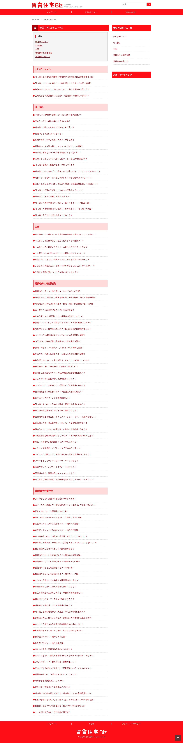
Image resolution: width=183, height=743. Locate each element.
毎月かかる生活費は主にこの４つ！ (50, 681)
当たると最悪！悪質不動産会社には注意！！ (53, 649)
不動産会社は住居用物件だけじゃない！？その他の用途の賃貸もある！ (65, 436)
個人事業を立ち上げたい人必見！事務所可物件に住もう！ (59, 593)
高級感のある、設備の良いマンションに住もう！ (55, 473)
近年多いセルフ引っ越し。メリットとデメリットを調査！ (59, 146)
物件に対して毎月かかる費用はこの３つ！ (53, 687)
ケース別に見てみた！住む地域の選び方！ (53, 712)
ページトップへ (178, 738)
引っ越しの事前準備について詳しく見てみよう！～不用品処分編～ (63, 203)
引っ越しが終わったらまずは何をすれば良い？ (54, 127)
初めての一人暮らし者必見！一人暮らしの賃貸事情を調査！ (60, 354)
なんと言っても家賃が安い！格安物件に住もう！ (55, 379)
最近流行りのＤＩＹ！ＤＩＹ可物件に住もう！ (54, 599)
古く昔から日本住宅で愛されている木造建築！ (54, 310)
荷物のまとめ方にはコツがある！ (49, 134)
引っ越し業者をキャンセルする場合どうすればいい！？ (58, 153)
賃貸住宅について (91, 12)
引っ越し (39, 45)
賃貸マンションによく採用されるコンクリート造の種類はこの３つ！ (64, 323)
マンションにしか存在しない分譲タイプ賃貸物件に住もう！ (60, 385)
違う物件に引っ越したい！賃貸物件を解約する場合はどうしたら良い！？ (66, 234)
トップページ (52, 12)
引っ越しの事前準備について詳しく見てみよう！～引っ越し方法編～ (64, 209)
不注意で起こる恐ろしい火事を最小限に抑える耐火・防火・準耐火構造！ (66, 297)
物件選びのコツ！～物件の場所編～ (50, 643)
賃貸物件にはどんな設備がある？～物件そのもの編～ (57, 561)
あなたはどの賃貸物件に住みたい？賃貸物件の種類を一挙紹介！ (62, 96)
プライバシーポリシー (131, 724)
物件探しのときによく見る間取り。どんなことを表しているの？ (62, 360)
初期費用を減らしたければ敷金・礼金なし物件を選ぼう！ (59, 630)
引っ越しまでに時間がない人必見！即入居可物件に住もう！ (60, 612)
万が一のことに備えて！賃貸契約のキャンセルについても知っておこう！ (66, 505)
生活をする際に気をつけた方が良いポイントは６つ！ (57, 272)
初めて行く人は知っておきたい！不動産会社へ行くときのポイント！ (64, 668)
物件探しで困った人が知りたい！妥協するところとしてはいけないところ (66, 543)
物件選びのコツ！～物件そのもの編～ (51, 637)
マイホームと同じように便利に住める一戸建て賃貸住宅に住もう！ (63, 454)
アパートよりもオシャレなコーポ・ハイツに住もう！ (57, 461)
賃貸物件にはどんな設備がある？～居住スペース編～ (57, 574)
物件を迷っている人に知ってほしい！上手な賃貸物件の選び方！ (62, 89)
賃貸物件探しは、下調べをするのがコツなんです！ (56, 674)
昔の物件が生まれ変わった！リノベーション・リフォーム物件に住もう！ (66, 417)
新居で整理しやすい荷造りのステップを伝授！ (54, 140)
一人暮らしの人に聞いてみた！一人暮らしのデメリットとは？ (61, 247)
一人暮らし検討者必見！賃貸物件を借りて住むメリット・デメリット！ (65, 480)
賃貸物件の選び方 (42, 57)
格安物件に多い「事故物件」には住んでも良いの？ (56, 366)
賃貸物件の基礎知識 (43, 53)
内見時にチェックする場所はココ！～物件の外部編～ (57, 524)
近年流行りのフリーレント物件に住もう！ (53, 398)
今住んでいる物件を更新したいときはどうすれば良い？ (58, 115)
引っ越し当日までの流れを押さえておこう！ (53, 215)
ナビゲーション (41, 42)
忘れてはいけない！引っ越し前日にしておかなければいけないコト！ (64, 178)
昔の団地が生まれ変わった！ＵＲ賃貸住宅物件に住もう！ (59, 392)
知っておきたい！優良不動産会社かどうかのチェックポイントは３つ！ (65, 656)
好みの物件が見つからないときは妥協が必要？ (54, 549)
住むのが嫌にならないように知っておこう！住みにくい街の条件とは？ (65, 700)
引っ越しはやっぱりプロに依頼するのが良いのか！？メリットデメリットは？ (67, 171)
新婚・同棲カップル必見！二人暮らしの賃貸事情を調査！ (59, 348)
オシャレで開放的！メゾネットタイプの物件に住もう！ (58, 448)
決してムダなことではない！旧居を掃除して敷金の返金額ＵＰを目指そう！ (67, 184)
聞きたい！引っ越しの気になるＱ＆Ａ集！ (52, 121)
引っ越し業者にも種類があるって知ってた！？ (54, 165)
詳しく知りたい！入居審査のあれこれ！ (52, 511)
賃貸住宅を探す (131, 12)
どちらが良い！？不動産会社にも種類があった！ (55, 662)
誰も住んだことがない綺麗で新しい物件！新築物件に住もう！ (61, 429)
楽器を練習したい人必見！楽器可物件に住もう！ (55, 587)
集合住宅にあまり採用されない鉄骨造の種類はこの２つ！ (59, 316)
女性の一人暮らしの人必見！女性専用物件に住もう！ (57, 580)
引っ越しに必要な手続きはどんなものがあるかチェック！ (59, 190)
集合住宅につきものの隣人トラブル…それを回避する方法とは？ (62, 260)
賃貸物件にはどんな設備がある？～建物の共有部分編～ (58, 555)
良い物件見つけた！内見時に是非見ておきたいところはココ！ (61, 536)
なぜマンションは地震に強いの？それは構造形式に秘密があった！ (63, 329)
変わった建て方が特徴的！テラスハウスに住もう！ (56, 442)
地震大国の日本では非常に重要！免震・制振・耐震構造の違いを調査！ (65, 304)
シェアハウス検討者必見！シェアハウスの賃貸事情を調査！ (60, 335)
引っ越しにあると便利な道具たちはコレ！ (53, 196)
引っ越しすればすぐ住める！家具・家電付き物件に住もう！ (60, 404)
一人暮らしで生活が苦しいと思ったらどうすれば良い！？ (59, 241)
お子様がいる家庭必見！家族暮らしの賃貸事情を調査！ (58, 341)
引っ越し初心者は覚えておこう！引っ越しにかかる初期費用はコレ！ (64, 693)
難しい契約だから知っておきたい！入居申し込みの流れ (58, 517)
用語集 (91, 724)
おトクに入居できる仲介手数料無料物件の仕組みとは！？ (59, 624)
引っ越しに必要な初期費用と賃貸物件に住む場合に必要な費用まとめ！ (65, 77)
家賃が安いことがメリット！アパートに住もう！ (55, 467)
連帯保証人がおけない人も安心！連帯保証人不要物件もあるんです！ (64, 618)
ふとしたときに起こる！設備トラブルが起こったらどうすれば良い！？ (65, 266)
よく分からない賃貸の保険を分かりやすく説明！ (55, 499)
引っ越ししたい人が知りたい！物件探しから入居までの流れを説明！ (64, 83)
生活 (37, 49)
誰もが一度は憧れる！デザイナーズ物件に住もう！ (56, 410)
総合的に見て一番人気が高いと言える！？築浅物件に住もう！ (61, 423)
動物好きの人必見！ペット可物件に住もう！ (53, 605)
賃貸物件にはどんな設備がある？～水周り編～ (54, 568)
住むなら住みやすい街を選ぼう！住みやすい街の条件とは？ (60, 706)
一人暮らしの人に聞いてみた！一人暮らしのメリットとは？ (60, 253)
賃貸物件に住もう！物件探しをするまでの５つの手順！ (58, 291)
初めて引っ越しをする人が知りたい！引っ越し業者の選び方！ (61, 159)
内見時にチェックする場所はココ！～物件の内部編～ (57, 530)
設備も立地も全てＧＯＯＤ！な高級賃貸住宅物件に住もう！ (60, 373)
